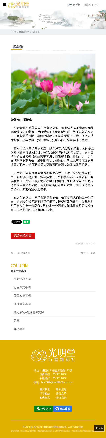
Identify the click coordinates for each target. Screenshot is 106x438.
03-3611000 (59, 374)
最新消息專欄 (22, 278)
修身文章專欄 (25, 32)
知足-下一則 (87, 253)
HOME (13, 32)
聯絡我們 (61, 397)
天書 (16, 320)
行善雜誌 (45, 393)
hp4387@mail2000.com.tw (57, 382)
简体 (96, 4)
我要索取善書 (23, 235)
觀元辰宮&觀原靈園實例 (29, 312)
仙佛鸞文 (45, 397)
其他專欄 (19, 329)
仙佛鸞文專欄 (22, 303)
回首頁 (87, 4)
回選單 (99, 428)
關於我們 (45, 389)
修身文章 (61, 393)
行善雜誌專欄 (22, 287)
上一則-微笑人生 (20, 253)
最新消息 (61, 389)
